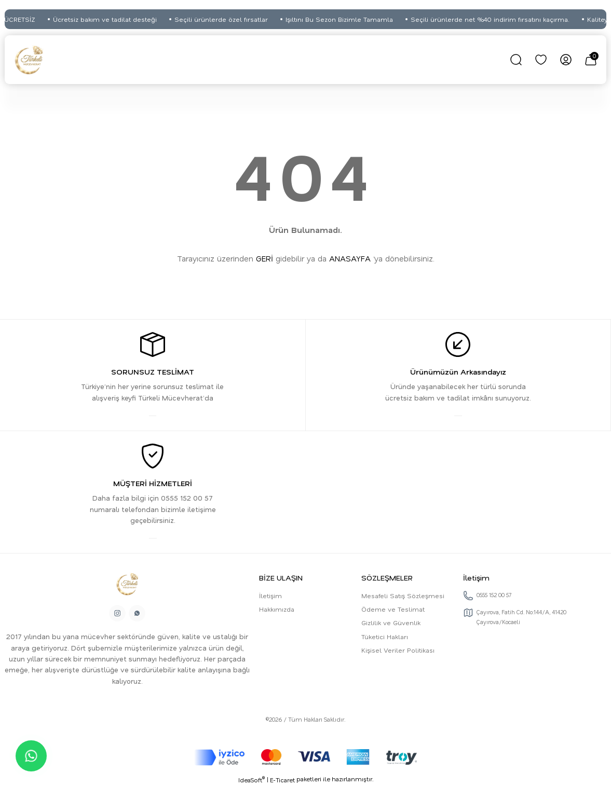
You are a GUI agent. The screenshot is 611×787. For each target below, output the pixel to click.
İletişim (270, 595)
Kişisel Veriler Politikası (398, 650)
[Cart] (591, 59)
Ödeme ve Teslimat (393, 609)
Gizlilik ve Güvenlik (390, 622)
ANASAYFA (350, 258)
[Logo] (29, 60)
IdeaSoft (251, 780)
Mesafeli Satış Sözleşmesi (402, 595)
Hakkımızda (276, 609)
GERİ (264, 258)
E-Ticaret (282, 780)
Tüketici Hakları (384, 636)
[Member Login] (566, 59)
